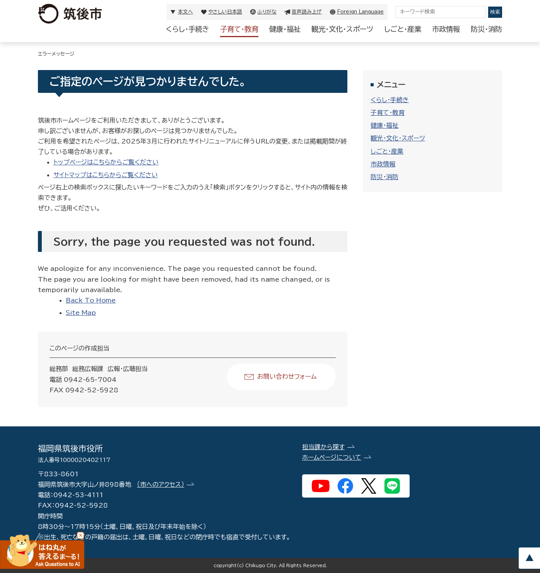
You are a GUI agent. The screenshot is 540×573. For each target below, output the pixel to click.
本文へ (185, 11)
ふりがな (267, 11)
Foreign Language (360, 11)
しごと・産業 (402, 29)
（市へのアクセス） (160, 484)
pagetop (529, 558)
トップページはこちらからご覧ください (106, 162)
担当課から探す (323, 447)
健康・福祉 (285, 29)
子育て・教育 (239, 29)
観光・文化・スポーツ (342, 29)
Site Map (81, 313)
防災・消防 (486, 29)
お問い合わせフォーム (286, 376)
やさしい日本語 (225, 11)
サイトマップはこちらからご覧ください (105, 175)
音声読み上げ (307, 11)
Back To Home (91, 300)
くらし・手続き (187, 29)
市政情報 (446, 29)
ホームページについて (331, 457)
